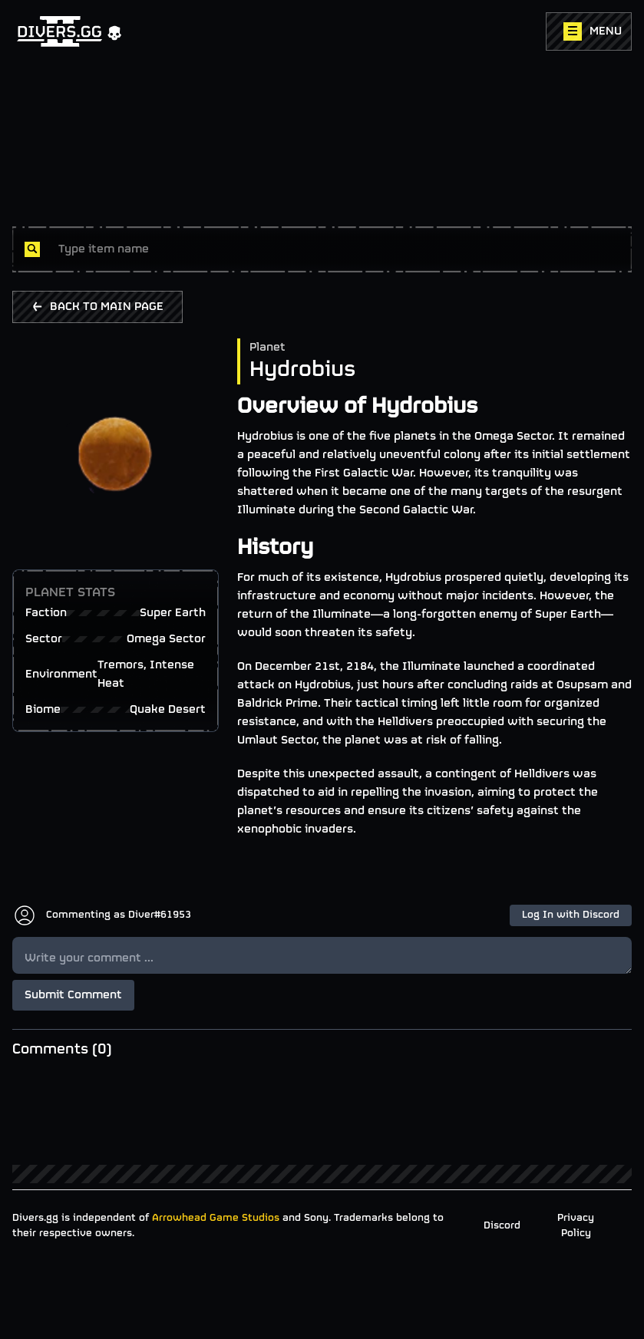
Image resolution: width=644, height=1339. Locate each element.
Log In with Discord (570, 915)
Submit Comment (73, 995)
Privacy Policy (575, 1226)
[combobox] (338, 249)
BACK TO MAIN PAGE (97, 307)
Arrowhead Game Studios (215, 1218)
